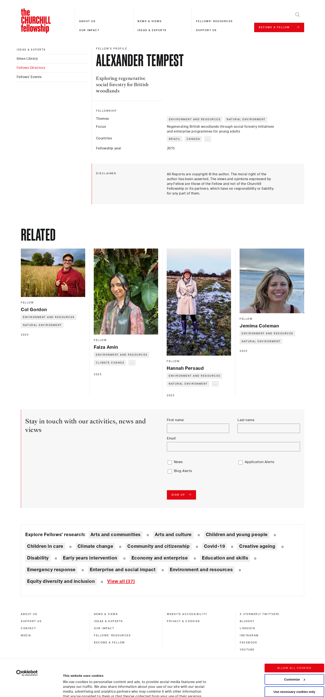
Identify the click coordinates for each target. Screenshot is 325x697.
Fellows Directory (31, 67)
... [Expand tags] (208, 139)
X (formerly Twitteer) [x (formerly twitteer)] (260, 614)
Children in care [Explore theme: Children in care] (45, 546)
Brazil (175, 139)
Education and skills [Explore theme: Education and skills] (225, 558)
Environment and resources (195, 119)
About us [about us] (29, 614)
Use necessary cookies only (294, 656)
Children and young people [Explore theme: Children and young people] (237, 534)
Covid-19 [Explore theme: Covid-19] (214, 546)
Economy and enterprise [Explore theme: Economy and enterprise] (159, 558)
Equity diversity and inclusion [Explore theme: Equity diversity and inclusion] (61, 581)
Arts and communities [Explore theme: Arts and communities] (115, 534)
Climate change (110, 362)
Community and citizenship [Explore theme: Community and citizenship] (158, 546)
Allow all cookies (294, 633)
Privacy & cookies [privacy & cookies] (183, 621)
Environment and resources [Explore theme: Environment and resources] (201, 569)
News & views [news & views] (106, 614)
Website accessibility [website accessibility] (187, 614)
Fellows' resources (214, 21)
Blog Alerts (183, 471)
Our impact (89, 30)
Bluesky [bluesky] (247, 621)
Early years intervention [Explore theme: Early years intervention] (90, 558)
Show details (68, 681)
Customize (294, 644)
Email (171, 438)
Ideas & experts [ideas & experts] (31, 49)
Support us (206, 30)
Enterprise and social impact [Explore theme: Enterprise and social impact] (123, 569)
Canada (193, 139)
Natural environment (246, 119)
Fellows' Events (29, 77)
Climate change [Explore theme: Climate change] (95, 546)
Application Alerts (259, 462)
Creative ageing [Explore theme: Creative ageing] (257, 546)
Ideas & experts (152, 30)
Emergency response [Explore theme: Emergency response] (51, 569)
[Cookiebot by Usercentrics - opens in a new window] (27, 638)
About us (87, 21)
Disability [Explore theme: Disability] (38, 558)
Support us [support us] (31, 621)
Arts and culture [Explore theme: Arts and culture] (173, 534)
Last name (246, 420)
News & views (150, 21)
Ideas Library (27, 58)
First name (175, 420)
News (178, 462)
